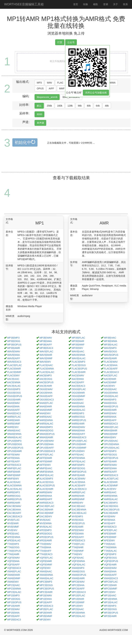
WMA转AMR (46, 437)
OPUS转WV (78, 451)
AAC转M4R (110, 379)
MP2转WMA (78, 612)
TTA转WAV (45, 544)
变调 (105, 4)
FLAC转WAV (111, 361)
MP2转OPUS (111, 612)
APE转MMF (110, 537)
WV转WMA (45, 523)
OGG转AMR (14, 399)
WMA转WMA (14, 434)
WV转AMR (77, 526)
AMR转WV (77, 502)
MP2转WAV (13, 609)
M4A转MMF (45, 409)
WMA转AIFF (78, 434)
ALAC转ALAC (14, 489)
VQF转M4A (13, 561)
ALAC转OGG (46, 482)
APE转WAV (78, 530)
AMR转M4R (78, 495)
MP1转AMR (13, 605)
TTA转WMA (110, 547)
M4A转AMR (110, 409)
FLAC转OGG (79, 365)
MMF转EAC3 (111, 475)
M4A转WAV (13, 403)
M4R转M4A (110, 416)
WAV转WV (45, 361)
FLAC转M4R (14, 368)
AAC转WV (109, 385)
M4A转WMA (78, 406)
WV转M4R (13, 523)
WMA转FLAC (111, 427)
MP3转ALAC (110, 344)
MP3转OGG (13, 341)
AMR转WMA (110, 495)
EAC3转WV (45, 516)
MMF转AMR (78, 475)
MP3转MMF (78, 344)
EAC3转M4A (14, 509)
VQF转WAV (13, 557)
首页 (75, 4)
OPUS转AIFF (46, 447)
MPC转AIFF (78, 588)
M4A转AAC (78, 403)
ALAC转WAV (78, 478)
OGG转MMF (78, 396)
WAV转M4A (13, 355)
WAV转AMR (110, 358)
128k (70, 105)
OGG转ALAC (111, 396)
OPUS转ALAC (111, 447)
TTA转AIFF (45, 550)
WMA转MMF (111, 434)
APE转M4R (110, 533)
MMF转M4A (110, 468)
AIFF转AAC (78, 454)
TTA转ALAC (110, 550)
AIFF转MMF (45, 461)
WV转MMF (13, 526)
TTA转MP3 (13, 544)
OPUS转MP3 (14, 440)
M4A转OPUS (111, 406)
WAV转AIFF (13, 358)
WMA (113, 82)
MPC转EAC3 (79, 592)
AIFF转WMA (78, 458)
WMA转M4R (110, 430)
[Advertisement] (66, 163)
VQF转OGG (110, 557)
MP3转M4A (45, 341)
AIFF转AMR (110, 461)
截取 (95, 4)
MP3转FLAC (78, 337)
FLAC (60, 82)
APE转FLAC (110, 530)
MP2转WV (45, 619)
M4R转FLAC (14, 416)
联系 (125, 4)
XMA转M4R (13, 574)
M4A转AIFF (13, 409)
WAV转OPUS (111, 355)
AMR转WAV (45, 492)
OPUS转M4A (46, 444)
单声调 (40, 123)
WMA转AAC (13, 430)
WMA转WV (110, 437)
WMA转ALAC (14, 437)
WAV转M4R (45, 355)
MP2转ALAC (78, 616)
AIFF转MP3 (110, 451)
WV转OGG (78, 519)
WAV (49, 82)
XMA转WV (13, 581)
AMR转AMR (13, 502)
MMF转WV (13, 478)
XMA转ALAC (46, 578)
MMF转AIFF (110, 471)
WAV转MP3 (110, 348)
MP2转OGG (110, 609)
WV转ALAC (45, 526)
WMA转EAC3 (79, 437)
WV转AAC (45, 519)
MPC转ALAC (14, 592)
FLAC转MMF (14, 372)
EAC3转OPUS (111, 509)
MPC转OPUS (46, 588)
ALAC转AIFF (78, 485)
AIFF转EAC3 (14, 464)
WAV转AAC (78, 351)
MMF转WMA (46, 471)
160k (59, 105)
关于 (115, 4)
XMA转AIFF (110, 574)
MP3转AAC (110, 337)
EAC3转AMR (111, 513)
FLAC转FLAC (14, 365)
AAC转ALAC (14, 385)
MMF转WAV (110, 464)
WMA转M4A (78, 430)
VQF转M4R (45, 561)
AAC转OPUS (46, 382)
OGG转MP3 (13, 389)
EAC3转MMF (46, 513)
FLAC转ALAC (46, 372)
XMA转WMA (46, 574)
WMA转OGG (46, 430)
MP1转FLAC (78, 595)
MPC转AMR (45, 592)
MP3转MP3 (13, 337)
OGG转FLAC (79, 389)
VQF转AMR (110, 564)
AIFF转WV (45, 464)
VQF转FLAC (46, 557)
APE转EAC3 (78, 540)
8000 (39, 114)
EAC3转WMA (79, 509)
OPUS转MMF (79, 447)
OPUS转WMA (111, 444)
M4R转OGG (78, 416)
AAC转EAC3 (78, 385)
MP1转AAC (110, 595)
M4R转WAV (110, 413)
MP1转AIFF (45, 602)
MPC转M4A (78, 585)
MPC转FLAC (111, 581)
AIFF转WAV (13, 454)
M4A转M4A (13, 406)
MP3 (39, 82)
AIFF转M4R (45, 458)
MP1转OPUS (14, 602)
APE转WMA (13, 537)
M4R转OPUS (79, 420)
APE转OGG (45, 533)
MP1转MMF (78, 602)
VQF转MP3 (110, 554)
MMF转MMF (14, 475)
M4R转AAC (45, 416)
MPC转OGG (46, 585)
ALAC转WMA (14, 485)
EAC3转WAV (14, 506)
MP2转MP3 (110, 605)
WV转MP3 (77, 516)
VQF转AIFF (13, 564)
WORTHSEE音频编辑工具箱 (24, 4)
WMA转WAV (78, 427)
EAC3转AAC (78, 506)
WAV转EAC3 (14, 361)
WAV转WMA (78, 355)
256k (49, 105)
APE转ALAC (14, 540)
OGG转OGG (14, 392)
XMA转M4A (110, 571)
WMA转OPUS (46, 434)
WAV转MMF (45, 358)
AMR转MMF (78, 499)
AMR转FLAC (78, 492)
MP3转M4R (78, 341)
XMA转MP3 (78, 568)
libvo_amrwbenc (71, 97)
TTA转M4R (78, 547)
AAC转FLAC (110, 375)
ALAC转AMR (46, 489)
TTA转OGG (13, 547)
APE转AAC (13, 533)
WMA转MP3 (46, 427)
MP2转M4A (13, 612)
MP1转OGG (13, 599)
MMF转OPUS (79, 471)
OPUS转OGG (14, 444)
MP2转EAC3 (14, 619)
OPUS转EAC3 (47, 451)
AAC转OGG (45, 379)
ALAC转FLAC (111, 478)
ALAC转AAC (14, 482)
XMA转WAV (110, 568)
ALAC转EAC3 (79, 489)
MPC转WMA (14, 588)
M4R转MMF (13, 423)
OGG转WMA (111, 392)
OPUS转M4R (79, 444)
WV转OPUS (78, 523)
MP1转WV (77, 605)
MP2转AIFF (13, 616)
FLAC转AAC (46, 365)
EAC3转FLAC (46, 506)
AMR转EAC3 (46, 502)
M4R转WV (13, 427)
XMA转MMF (13, 578)
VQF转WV (45, 568)
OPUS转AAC (111, 440)
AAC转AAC (13, 379)
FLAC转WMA (46, 368)
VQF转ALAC (78, 564)
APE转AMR (45, 540)
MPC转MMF (110, 588)
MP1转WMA (110, 599)
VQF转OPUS (111, 561)
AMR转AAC (110, 492)
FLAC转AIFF (111, 368)
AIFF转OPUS (111, 458)
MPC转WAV (78, 581)
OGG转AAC (110, 389)
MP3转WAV (45, 337)
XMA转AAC (45, 571)
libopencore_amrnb (47, 97)
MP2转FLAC (46, 609)
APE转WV (109, 540)
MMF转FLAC (14, 468)
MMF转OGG (78, 468)
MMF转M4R (13, 471)
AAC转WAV (78, 375)
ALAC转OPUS (47, 485)
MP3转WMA (110, 341)
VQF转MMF (45, 564)
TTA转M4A (45, 547)
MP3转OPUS (14, 344)
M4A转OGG (110, 403)
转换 (85, 4)
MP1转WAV (45, 595)
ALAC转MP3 (46, 478)
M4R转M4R (13, 420)
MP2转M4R (45, 612)
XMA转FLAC (14, 571)
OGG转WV (78, 399)
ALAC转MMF (111, 485)
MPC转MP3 (45, 581)
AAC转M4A (78, 379)
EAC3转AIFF (14, 513)
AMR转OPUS (14, 499)
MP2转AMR (110, 616)
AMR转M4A (45, 495)
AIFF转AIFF (13, 461)
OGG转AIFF (46, 396)
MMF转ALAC (46, 475)
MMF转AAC (45, 468)
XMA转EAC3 (111, 578)
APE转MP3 (45, 530)
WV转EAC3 (110, 526)
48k (107, 105)
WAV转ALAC (79, 358)
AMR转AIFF (45, 499)
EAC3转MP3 (110, 502)
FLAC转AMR (79, 372)
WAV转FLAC (46, 351)
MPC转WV (110, 592)
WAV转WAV (13, 351)
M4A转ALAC (78, 409)
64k (98, 105)
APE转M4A (78, 533)
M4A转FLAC (46, 403)
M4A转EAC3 (14, 413)
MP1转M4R (78, 599)
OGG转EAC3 (46, 399)
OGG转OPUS (14, 396)
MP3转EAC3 (46, 348)
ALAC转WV (110, 489)
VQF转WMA (78, 561)
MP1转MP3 (13, 595)
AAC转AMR (45, 385)
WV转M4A (109, 519)
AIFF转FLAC (46, 454)
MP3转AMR (13, 348)
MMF (62, 88)
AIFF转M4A (13, 458)
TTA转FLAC (78, 544)
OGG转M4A (45, 392)
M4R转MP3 (78, 413)
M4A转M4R (45, 406)
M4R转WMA (46, 420)
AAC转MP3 (45, 375)
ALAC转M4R (111, 482)
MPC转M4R (110, 585)
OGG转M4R (78, 392)
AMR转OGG (13, 495)
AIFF (51, 88)
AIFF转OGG (110, 454)
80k (89, 105)
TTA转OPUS (14, 550)
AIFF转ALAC (78, 461)
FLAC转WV (13, 375)
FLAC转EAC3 (111, 372)
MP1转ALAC (110, 602)
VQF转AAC (78, 557)
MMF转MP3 (78, 464)
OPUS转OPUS (15, 447)
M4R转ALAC (46, 423)
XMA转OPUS (79, 574)
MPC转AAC (13, 585)
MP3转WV (77, 348)
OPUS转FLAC (79, 440)
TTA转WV (77, 554)
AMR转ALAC (111, 499)
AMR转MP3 (13, 492)
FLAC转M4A (110, 365)
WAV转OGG (110, 351)
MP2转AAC (78, 609)
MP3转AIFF (45, 344)
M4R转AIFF (110, 420)
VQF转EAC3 (14, 568)
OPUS (40, 88)
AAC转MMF (110, 382)
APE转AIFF (78, 537)
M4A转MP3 (110, 399)
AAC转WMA (13, 382)
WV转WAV (109, 516)
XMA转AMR (78, 578)
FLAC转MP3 (78, 361)
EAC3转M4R (46, 509)
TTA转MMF (78, 550)
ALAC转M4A (78, 482)
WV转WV (12, 530)
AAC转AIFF (78, 382)
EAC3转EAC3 (14, 516)
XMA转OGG (78, 571)
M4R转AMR (78, 423)
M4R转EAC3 (111, 423)
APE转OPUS (46, 537)
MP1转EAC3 (46, 605)
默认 (39, 105)
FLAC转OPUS (79, 368)
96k (80, 105)
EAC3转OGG (111, 506)
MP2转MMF (45, 616)
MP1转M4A (45, 599)
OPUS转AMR (14, 451)
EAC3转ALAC (79, 513)
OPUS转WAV (46, 440)
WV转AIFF (109, 523)
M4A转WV (45, 413)
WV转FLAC (13, 519)
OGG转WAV (46, 389)
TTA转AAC (110, 544)
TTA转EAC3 (45, 554)
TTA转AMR (13, 554)
